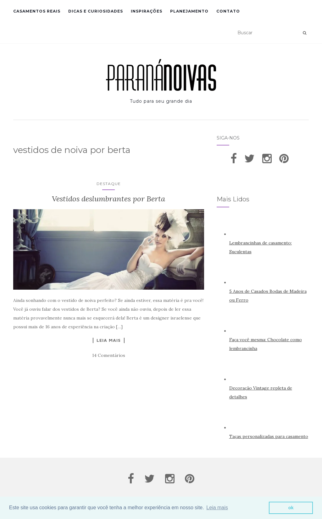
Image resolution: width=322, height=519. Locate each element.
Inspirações (146, 11)
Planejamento (189, 11)
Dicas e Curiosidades (95, 11)
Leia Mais (109, 340)
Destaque (109, 183)
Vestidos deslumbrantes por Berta (108, 199)
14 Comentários (108, 355)
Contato (228, 11)
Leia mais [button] (217, 507)
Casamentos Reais (36, 11)
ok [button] (291, 507)
